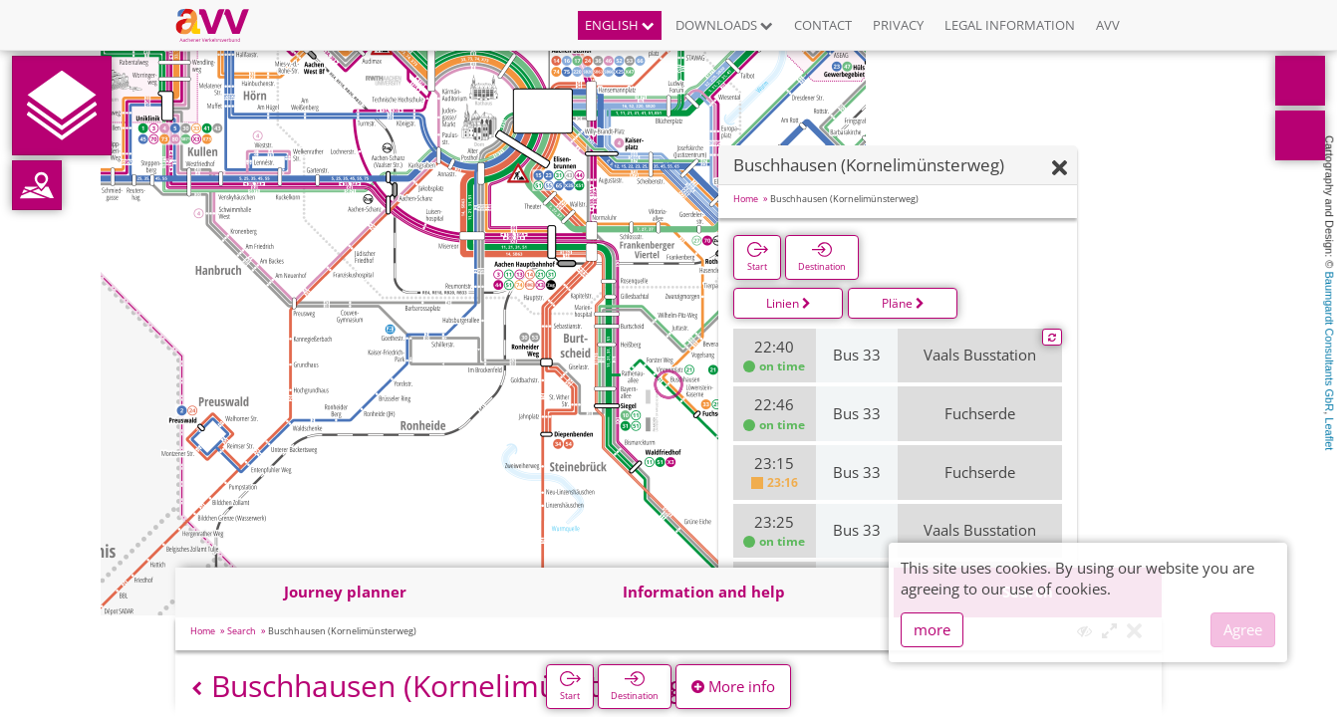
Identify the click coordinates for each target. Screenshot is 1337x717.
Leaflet (1329, 433)
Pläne (903, 303)
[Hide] (1059, 168)
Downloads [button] (724, 25)
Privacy (898, 25)
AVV (1108, 25)
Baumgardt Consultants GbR (1329, 342)
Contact (823, 25)
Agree (1242, 629)
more (932, 629)
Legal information (1009, 25)
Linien (788, 303)
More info (733, 686)
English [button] (620, 25)
